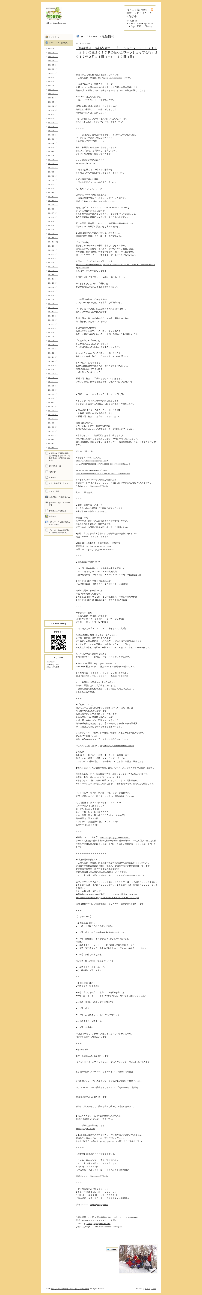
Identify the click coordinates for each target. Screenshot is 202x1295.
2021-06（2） (53, 94)
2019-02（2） (53, 135)
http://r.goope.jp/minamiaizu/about (100, 549)
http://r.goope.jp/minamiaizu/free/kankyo (117, 745)
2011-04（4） (53, 423)
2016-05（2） (53, 221)
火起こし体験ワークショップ (59, 484)
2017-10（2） (53, 151)
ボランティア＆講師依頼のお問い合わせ (59, 523)
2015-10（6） (53, 246)
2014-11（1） (53, 279)
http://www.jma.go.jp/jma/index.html (115, 837)
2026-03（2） (53, 48)
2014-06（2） (53, 291)
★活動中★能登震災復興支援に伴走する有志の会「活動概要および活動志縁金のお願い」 (59, 456)
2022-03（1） (53, 85)
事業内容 (52, 477)
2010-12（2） (53, 439)
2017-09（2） (53, 155)
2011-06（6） (53, 415)
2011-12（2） (53, 402)
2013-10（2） (53, 316)
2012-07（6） (53, 373)
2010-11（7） (53, 443)
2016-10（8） (53, 201)
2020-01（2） (53, 118)
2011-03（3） (53, 427)
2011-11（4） (53, 406)
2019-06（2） (53, 122)
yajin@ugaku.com (107, 1141)
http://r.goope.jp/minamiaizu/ (98, 1223)
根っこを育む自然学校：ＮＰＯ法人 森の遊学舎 (70, 1289)
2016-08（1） (53, 209)
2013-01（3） (53, 349)
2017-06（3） (53, 168)
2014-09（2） (53, 287)
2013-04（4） (53, 336)
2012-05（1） (53, 382)
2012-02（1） (53, 394)
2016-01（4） (53, 234)
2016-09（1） (53, 205)
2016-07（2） (53, 213)
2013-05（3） (53, 332)
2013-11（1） (53, 312)
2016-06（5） (53, 217)
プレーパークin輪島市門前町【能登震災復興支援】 (59, 531)
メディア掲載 (54, 491)
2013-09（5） (53, 320)
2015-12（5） (53, 238)
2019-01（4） (53, 139)
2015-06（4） (53, 258)
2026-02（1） (53, 52)
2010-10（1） (53, 447)
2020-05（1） (53, 102)
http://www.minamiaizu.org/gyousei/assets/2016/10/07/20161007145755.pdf (107, 897)
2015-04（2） (53, 266)
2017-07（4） (53, 164)
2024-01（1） (53, 77)
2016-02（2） (53, 229)
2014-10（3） (53, 283)
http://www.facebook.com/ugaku (108, 1227)
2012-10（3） (53, 361)
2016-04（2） (53, 225)
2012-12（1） (53, 353)
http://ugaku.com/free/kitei (105, 663)
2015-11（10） (53, 242)
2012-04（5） (53, 386)
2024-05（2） (53, 65)
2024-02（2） (53, 73)
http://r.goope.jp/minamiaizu (110, 78)
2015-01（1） (53, 271)
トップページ (54, 37)
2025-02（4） (53, 61)
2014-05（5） (53, 295)
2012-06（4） (53, 378)
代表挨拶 (52, 472)
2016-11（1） (53, 197)
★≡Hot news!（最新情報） (59, 43)
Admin (153, 1289)
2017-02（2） (53, 184)
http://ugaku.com (131, 1217)
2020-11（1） (53, 98)
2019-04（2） (53, 127)
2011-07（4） (53, 410)
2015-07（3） (53, 254)
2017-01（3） (53, 188)
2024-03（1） (53, 69)
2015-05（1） (53, 262)
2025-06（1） (53, 57)
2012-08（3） (53, 369)
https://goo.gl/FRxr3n (99, 486)
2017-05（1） (53, 172)
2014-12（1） (53, 275)
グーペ (147, 1289)
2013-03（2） (53, 341)
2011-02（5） (53, 431)
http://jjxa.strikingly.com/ (104, 201)
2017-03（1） (53, 180)
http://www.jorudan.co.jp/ (100, 546)
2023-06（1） (53, 81)
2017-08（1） (53, 159)
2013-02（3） (53, 345)
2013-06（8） (53, 328)
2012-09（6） (53, 365)
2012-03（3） (53, 390)
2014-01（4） (53, 308)
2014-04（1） (53, 299)
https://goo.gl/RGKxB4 (85, 163)
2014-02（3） (53, 303)
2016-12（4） (53, 192)
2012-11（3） (53, 357)
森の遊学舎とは (55, 466)
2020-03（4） (53, 110)
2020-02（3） (53, 114)
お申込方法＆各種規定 (57, 511)
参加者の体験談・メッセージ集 (59, 504)
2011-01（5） (53, 435)
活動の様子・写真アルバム (59, 497)
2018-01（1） (53, 147)
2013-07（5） (53, 324)
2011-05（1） (53, 419)
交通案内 (52, 516)
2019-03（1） (53, 131)
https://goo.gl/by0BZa (99, 1204)
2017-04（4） (53, 176)
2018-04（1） (53, 143)
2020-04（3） (53, 106)
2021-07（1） (53, 90)
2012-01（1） (53, 398)
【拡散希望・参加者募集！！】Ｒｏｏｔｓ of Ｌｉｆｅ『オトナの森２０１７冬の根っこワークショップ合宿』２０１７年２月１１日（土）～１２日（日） (117, 52)
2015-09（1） (53, 250)
